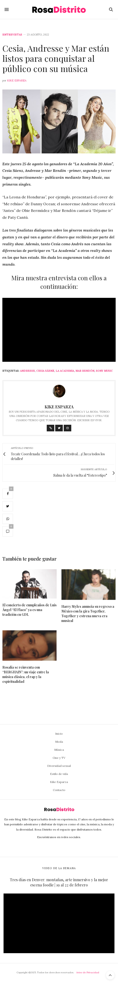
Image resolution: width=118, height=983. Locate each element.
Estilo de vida (59, 774)
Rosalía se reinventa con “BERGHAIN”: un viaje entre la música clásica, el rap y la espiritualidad (25, 674)
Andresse (27, 370)
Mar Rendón (85, 370)
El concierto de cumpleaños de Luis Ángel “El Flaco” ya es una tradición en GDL (29, 610)
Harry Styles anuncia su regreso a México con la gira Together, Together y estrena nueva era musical (87, 613)
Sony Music (104, 370)
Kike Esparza (16, 80)
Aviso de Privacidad (87, 972)
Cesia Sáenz (45, 370)
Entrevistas (12, 34)
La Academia (65, 370)
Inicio (59, 733)
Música (59, 749)
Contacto (59, 790)
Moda (59, 741)
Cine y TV (59, 758)
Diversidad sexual (59, 766)
